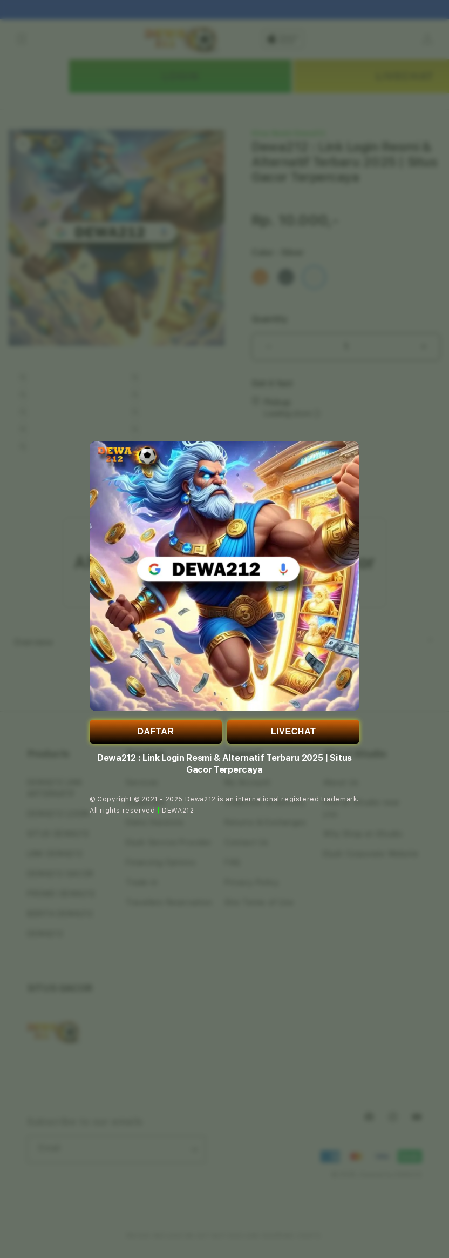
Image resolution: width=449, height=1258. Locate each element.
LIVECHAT (293, 731)
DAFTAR (155, 731)
